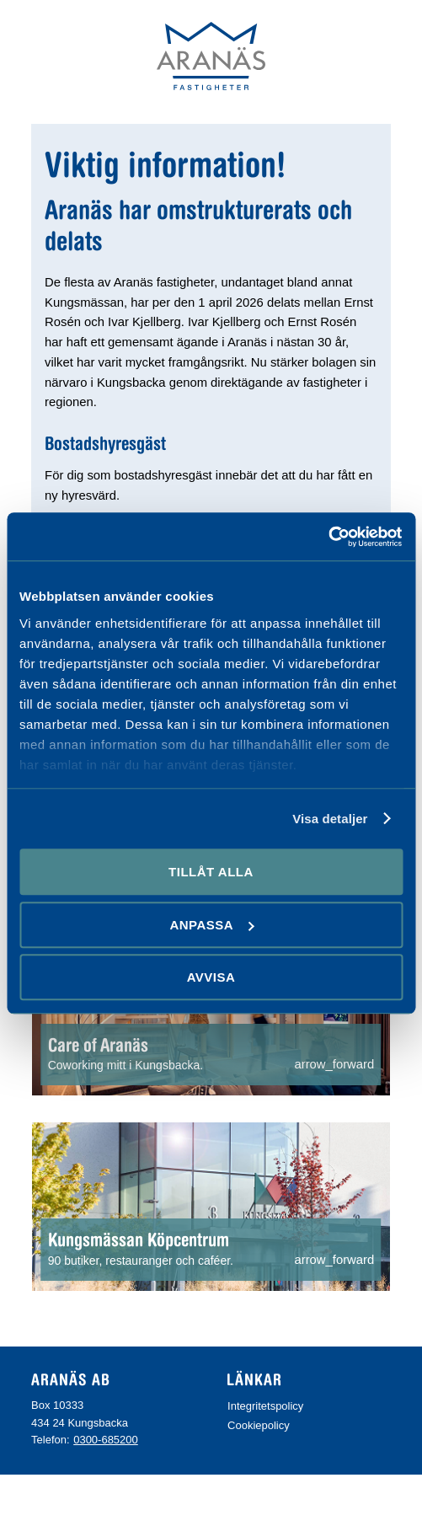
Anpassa (211, 925)
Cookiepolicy (258, 1425)
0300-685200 (105, 1439)
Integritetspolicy (265, 1406)
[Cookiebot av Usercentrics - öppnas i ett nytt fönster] (329, 537)
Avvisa (211, 977)
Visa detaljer (329, 818)
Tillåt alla (211, 872)
